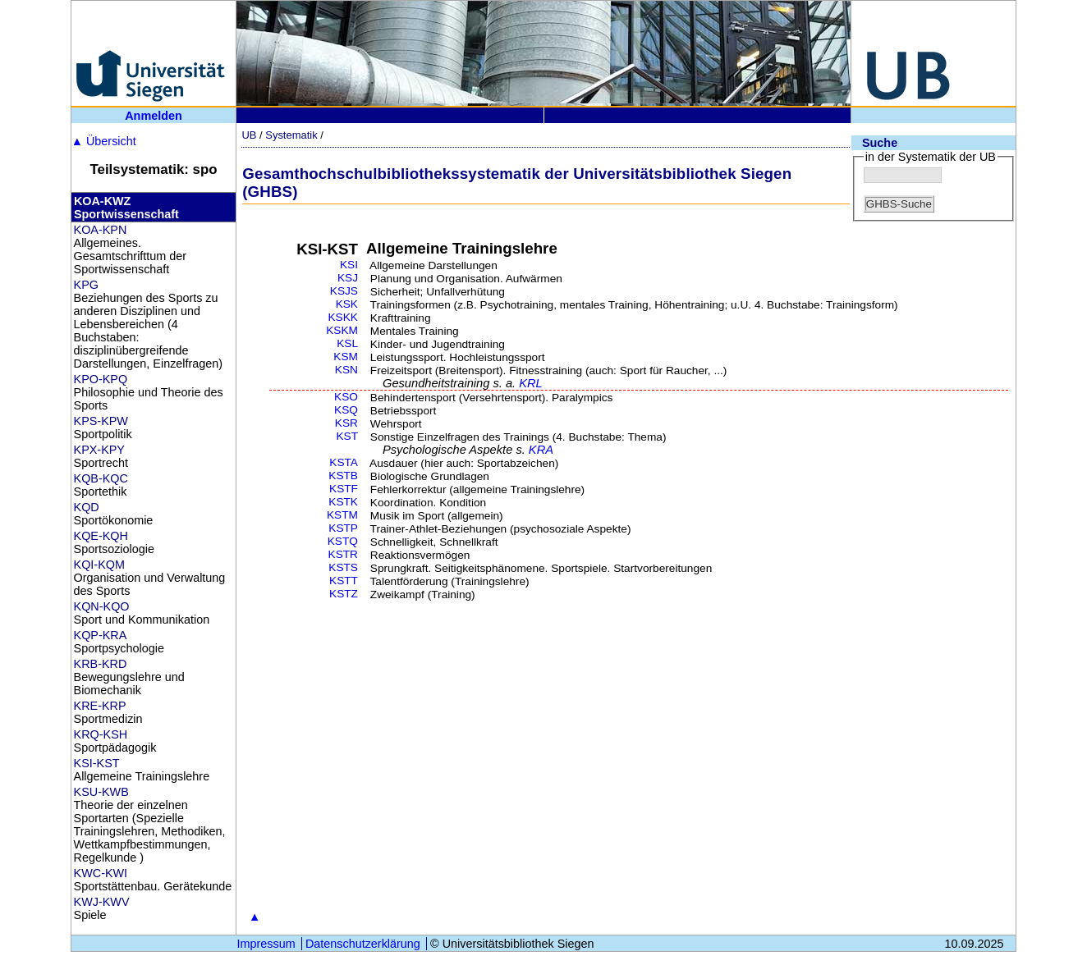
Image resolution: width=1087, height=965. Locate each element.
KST (347, 436)
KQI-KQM (99, 564)
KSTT (343, 580)
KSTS (343, 567)
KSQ (346, 410)
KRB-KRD (100, 663)
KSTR (343, 554)
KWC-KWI (101, 873)
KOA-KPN (100, 229)
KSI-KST (97, 763)
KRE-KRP (100, 705)
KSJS (344, 291)
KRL (531, 383)
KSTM (342, 515)
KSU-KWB (101, 791)
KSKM (342, 330)
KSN (346, 370)
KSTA (343, 462)
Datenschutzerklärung (362, 943)
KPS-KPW (101, 421)
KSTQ (343, 541)
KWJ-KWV (102, 901)
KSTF (343, 489)
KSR (346, 423)
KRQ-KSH (101, 734)
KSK (347, 304)
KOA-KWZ (102, 201)
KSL (347, 343)
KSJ (347, 278)
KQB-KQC (101, 478)
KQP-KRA (100, 635)
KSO (346, 397)
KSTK (343, 502)
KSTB (343, 475)
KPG (86, 284)
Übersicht (103, 141)
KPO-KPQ (101, 379)
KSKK (343, 317)
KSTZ (343, 594)
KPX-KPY (99, 449)
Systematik (291, 135)
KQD (86, 507)
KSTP (343, 528)
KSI (349, 264)
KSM (345, 356)
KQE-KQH (101, 535)
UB (248, 135)
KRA (541, 449)
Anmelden (153, 115)
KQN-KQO (102, 606)
